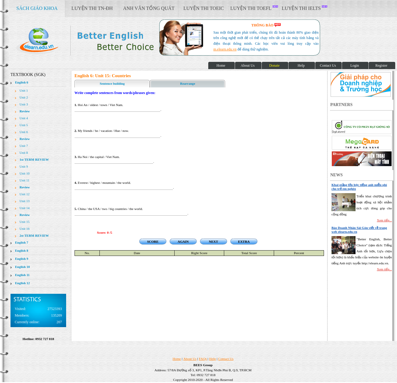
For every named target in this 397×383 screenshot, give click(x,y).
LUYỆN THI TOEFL (254, 8)
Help (212, 358)
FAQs (203, 358)
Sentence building (112, 83)
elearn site (95, 41)
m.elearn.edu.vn (225, 49)
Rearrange (187, 83)
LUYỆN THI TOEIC (203, 8)
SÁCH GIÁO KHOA (37, 8)
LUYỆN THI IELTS (305, 8)
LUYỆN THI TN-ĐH (92, 8)
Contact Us (226, 358)
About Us (190, 358)
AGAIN (183, 241)
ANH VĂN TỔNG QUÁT (148, 8)
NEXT (213, 241)
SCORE (152, 241)
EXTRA (244, 241)
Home (177, 358)
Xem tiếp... (384, 220)
